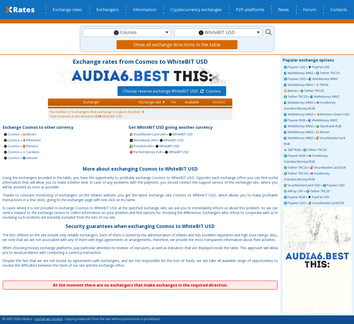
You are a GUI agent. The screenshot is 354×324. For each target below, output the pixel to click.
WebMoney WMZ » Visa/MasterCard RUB (314, 141)
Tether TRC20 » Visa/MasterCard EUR (315, 167)
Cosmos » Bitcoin (20, 134)
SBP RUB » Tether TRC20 (305, 149)
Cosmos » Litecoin (21, 158)
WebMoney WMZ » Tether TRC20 (311, 73)
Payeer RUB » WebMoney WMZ (311, 120)
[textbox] (127, 32)
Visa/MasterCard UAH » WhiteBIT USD (161, 134)
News (283, 9)
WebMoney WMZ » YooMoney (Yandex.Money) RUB (310, 105)
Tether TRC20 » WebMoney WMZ (311, 96)
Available (192, 102)
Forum (309, 9)
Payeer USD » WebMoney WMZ (311, 79)
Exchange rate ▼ (151, 102)
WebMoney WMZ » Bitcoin (307, 132)
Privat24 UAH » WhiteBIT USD (154, 146)
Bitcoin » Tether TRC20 (304, 90)
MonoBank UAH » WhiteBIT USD (157, 140)
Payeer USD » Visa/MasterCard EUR (314, 203)
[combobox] (127, 32)
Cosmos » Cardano (21, 152)
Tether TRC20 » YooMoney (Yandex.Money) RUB (307, 176)
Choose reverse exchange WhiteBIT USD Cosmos (172, 91)
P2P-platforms (250, 9)
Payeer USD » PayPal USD (307, 67)
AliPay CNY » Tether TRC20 (307, 191)
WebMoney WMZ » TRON (306, 84)
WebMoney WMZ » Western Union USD (316, 114)
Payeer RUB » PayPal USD (306, 197)
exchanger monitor (49, 319)
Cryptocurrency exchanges (196, 9)
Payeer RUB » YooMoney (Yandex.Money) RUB (306, 158)
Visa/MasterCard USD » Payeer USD (314, 185)
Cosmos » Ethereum (22, 140)
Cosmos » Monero (21, 146)
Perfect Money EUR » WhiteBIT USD (159, 152)
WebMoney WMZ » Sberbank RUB (312, 126)
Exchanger (91, 102)
